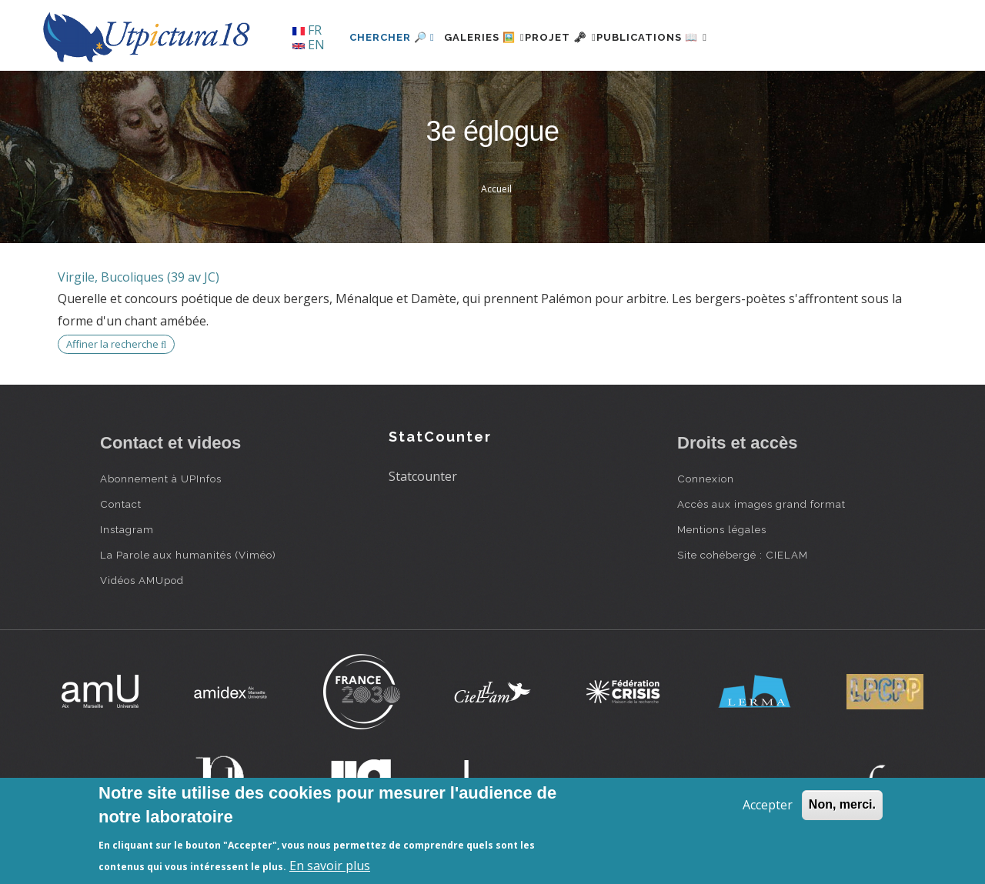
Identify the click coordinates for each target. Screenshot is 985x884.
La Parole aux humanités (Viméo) (188, 555)
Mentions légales (721, 529)
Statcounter (423, 476)
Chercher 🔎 (392, 37)
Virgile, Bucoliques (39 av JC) (138, 277)
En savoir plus (329, 865)
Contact (121, 504)
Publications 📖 (697, 37)
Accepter (768, 804)
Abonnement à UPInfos (161, 478)
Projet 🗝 (588, 37)
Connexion (705, 478)
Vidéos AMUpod (142, 580)
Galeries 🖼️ (493, 37)
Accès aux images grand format (761, 504)
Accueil (496, 188)
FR (307, 30)
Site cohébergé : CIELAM (742, 555)
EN (308, 44)
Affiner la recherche (116, 344)
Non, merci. (842, 804)
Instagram (127, 529)
